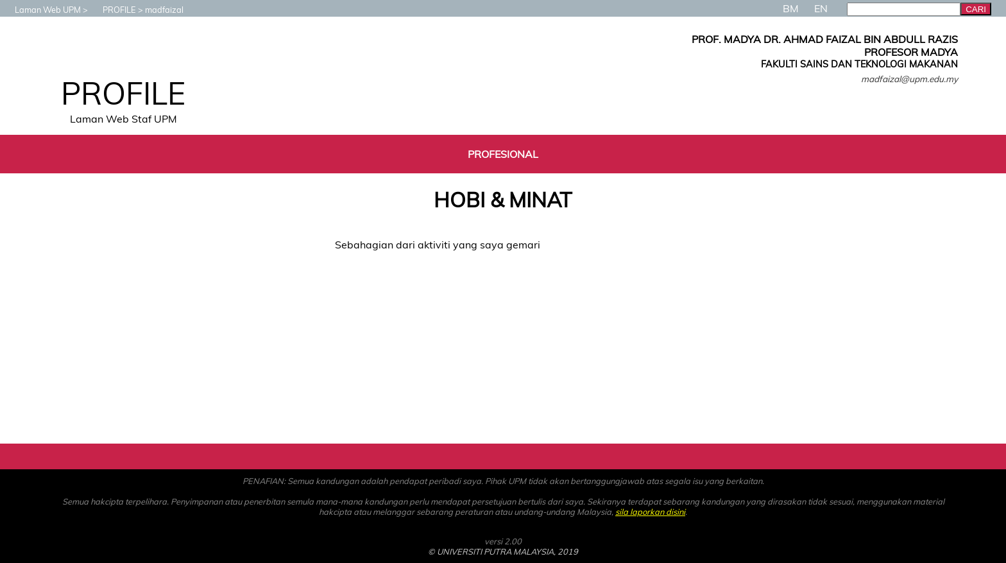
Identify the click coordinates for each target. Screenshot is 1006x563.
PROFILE (113, 9)
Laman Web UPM (41, 9)
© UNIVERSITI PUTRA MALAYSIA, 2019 (503, 551)
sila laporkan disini (650, 512)
